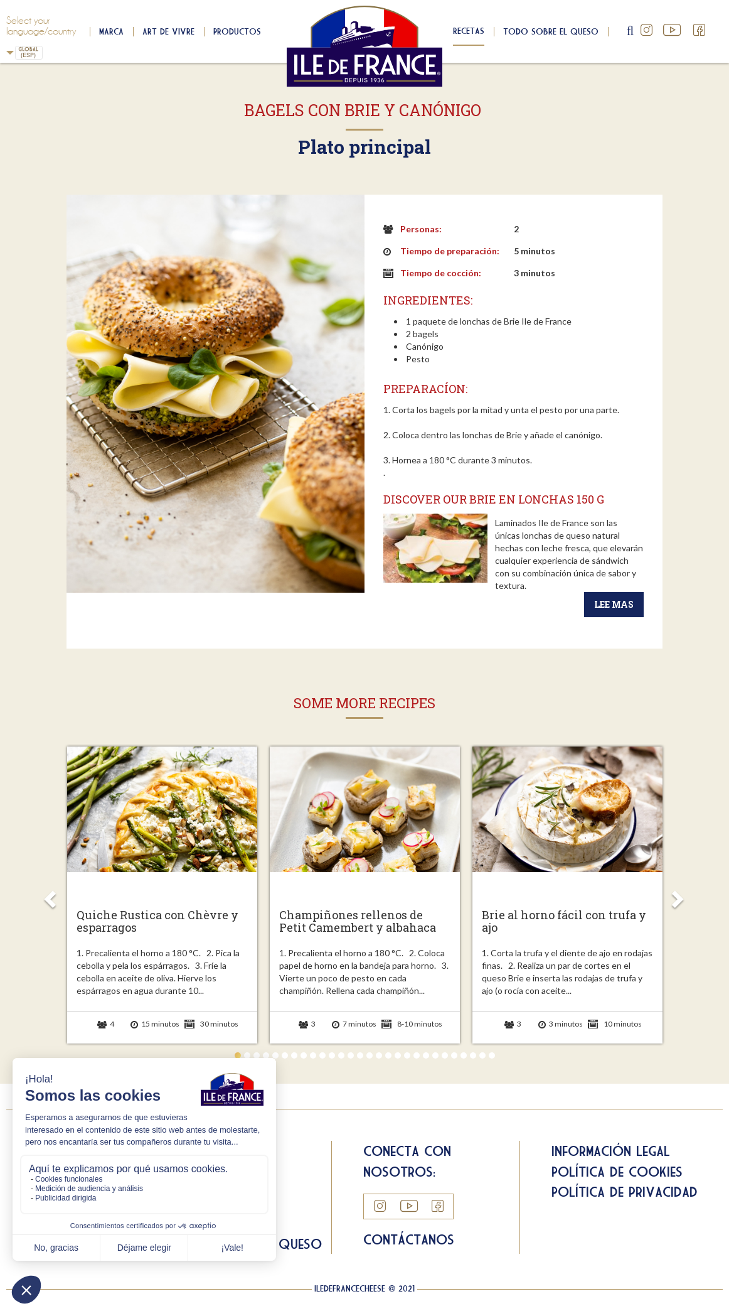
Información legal (610, 1151)
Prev (52, 895)
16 (379, 1055)
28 (492, 1055)
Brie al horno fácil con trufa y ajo (564, 921)
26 (473, 1055)
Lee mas (614, 604)
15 (369, 1055)
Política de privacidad (624, 1192)
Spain (10, 52)
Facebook (699, 30)
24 (454, 1055)
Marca (111, 31)
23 (445, 1055)
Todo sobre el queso (551, 31)
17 (388, 1055)
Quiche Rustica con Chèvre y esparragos (157, 921)
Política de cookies (617, 1171)
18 (398, 1055)
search (631, 31)
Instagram (647, 30)
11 (332, 1055)
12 (341, 1055)
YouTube (673, 30)
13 (351, 1055)
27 (482, 1055)
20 (416, 1055)
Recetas (468, 31)
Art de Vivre (168, 31)
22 (435, 1055)
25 (463, 1055)
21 (426, 1055)
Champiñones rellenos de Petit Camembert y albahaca (357, 921)
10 (322, 1055)
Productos (237, 31)
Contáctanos (408, 1239)
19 (407, 1055)
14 (360, 1055)
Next (678, 895)
